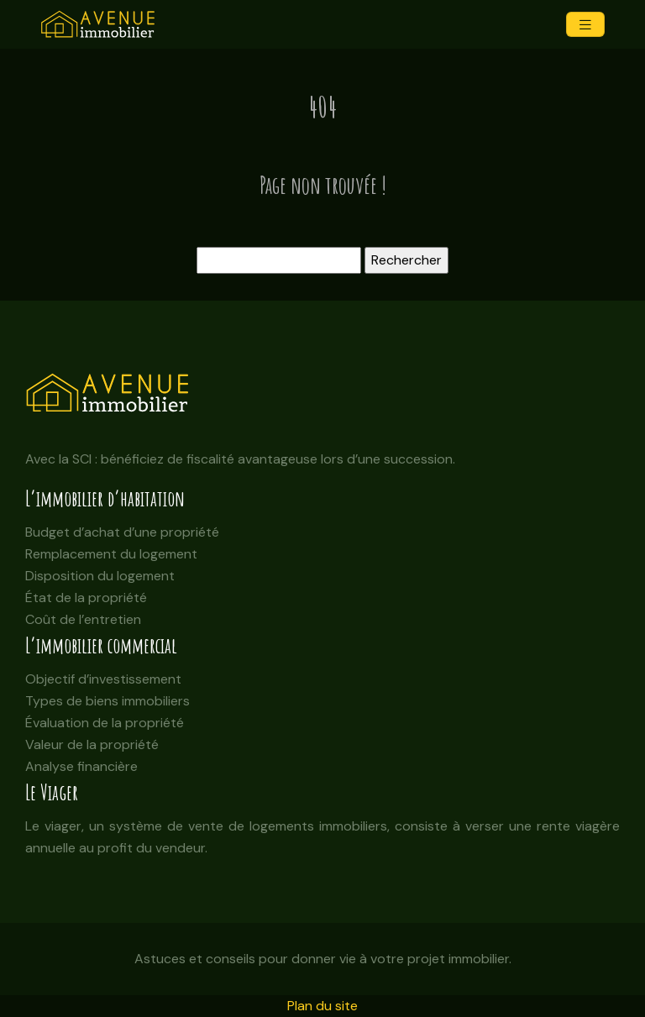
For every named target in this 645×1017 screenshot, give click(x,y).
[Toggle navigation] (585, 25)
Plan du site (322, 1005)
